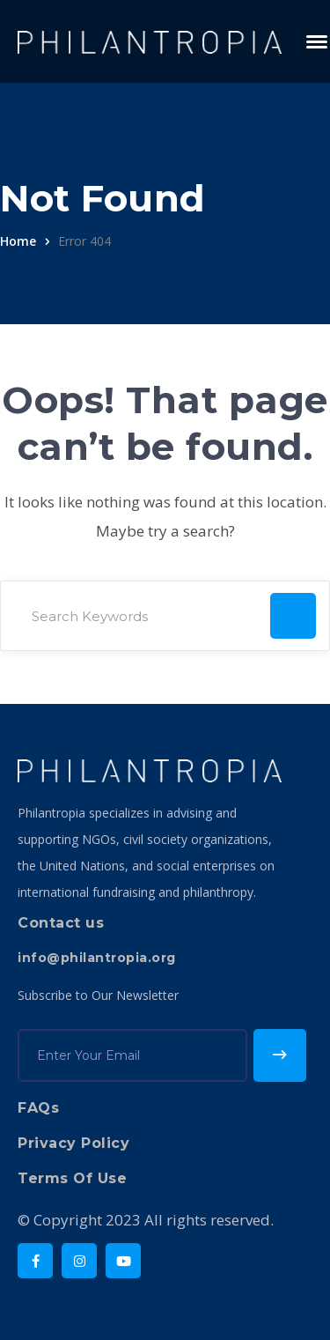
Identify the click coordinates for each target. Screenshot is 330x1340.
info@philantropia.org (97, 958)
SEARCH (293, 616)
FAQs (38, 1107)
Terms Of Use (72, 1178)
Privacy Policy (73, 1143)
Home (18, 241)
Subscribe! (279, 1055)
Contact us (61, 922)
